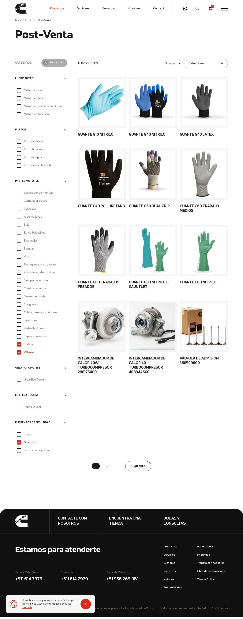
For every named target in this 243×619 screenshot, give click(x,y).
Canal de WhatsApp (129, 579)
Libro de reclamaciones (211, 573)
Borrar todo (56, 65)
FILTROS (20, 132)
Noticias (168, 581)
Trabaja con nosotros (211, 565)
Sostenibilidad (172, 589)
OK (86, 604)
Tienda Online (206, 581)
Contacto (159, 8)
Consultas (83, 579)
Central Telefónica (38, 579)
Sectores (83, 8)
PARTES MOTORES (27, 183)
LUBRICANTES (24, 81)
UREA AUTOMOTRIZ (27, 370)
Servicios (108, 8)
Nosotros (134, 8)
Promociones (205, 549)
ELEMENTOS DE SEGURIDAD (32, 425)
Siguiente (138, 468)
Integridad (203, 557)
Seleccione (196, 65)
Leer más (27, 607)
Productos (57, 8)
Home (18, 20)
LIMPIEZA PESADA (26, 397)
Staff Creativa (220, 611)
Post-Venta (44, 20)
